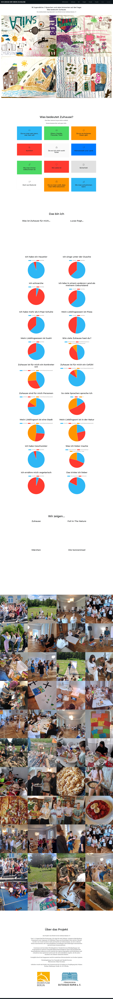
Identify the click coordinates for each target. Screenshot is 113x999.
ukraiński (109, 1)
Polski (102, 1)
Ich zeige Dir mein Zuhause (13, 2)
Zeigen (84, 1)
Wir (79, 1)
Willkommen (65, 1)
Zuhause (73, 1)
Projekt (97, 1)
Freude (90, 1)
